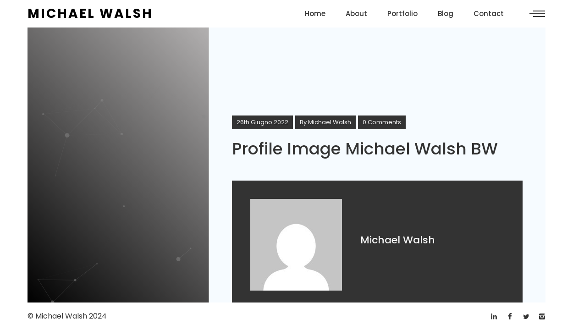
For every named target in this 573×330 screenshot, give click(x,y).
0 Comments (382, 122)
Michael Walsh (329, 122)
